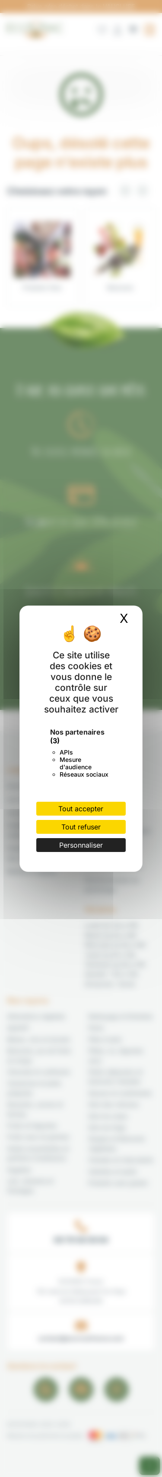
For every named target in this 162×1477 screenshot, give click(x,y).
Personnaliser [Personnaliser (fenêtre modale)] (81, 845)
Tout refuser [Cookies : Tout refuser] (81, 827)
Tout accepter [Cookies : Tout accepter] (80, 808)
